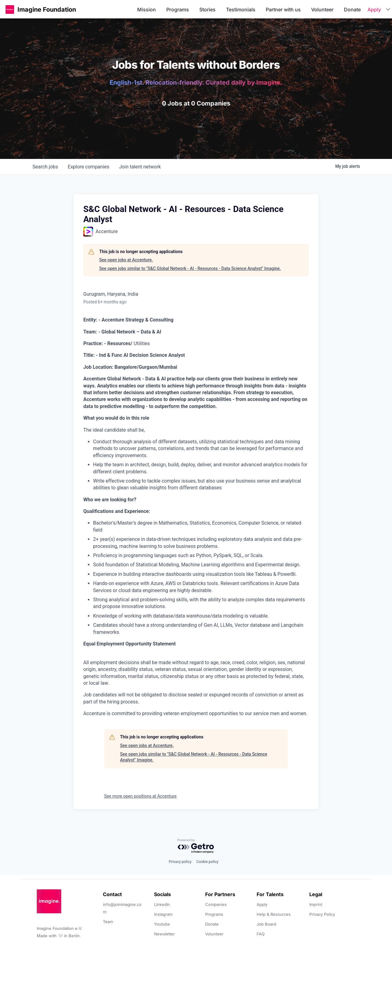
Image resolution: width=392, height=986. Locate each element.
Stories (207, 9)
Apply (374, 9)
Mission (146, 9)
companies (88, 167)
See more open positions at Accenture (140, 796)
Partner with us (283, 9)
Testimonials (240, 9)
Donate (352, 9)
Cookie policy (207, 862)
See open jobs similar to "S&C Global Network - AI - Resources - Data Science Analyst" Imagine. (190, 268)
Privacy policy (180, 862)
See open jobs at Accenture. (126, 259)
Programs (177, 9)
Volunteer (322, 9)
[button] (10, 9)
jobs (45, 167)
